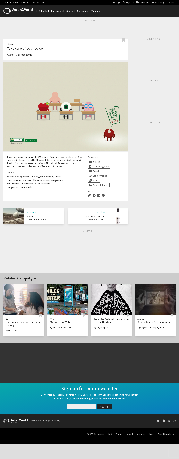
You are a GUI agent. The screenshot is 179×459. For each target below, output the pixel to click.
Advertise (141, 434)
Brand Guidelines (166, 434)
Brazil (94, 171)
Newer (32, 212)
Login (116, 2)
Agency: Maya (12, 330)
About (130, 434)
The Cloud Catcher (37, 219)
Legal (151, 434)
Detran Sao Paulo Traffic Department (111, 319)
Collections (83, 11)
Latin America (98, 175)
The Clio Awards (22, 2)
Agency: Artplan (101, 327)
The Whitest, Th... (96, 219)
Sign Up (104, 406)
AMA (52, 319)
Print (93, 180)
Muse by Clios (39, 2)
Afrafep (140, 319)
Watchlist (96, 11)
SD (7, 319)
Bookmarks (142, 2)
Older (100, 212)
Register (128, 2)
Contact (119, 434)
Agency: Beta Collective (60, 327)
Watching (158, 2)
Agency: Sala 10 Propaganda (150, 327)
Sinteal (10, 44)
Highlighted (42, 11)
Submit (171, 2)
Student (70, 11)
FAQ (110, 434)
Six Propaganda (24, 54)
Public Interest (98, 185)
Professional (57, 11)
